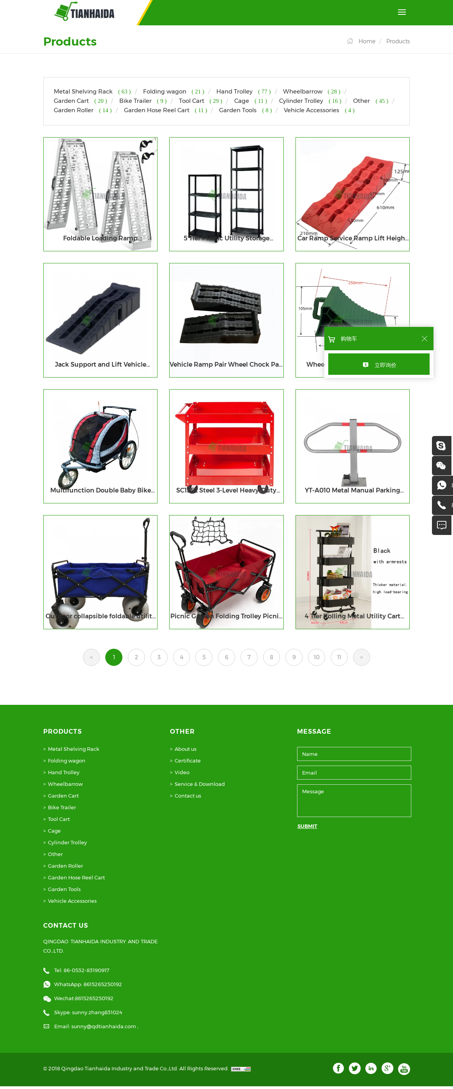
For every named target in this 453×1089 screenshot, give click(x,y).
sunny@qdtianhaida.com (104, 1029)
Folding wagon (66, 763)
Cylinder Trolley (67, 845)
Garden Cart (63, 798)
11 (351, 658)
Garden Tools (64, 891)
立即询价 (385, 365)
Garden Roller (65, 868)
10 (326, 658)
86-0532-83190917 (86, 973)
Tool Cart (59, 821)
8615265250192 (102, 987)
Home (367, 41)
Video (182, 774)
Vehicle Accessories (72, 903)
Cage (54, 833)
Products (398, 41)
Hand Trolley (64, 774)
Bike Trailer (62, 810)
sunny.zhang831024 (97, 1015)
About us (185, 751)
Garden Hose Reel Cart (76, 880)
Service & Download (200, 786)
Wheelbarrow (65, 786)
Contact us (188, 798)
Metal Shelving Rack (73, 751)
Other (55, 856)
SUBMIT (307, 828)
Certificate (188, 763)
